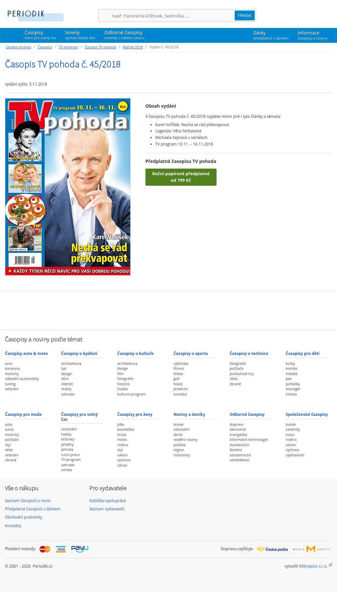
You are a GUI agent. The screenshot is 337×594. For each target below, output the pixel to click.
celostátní (181, 429)
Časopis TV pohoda (100, 46)
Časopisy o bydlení (79, 353)
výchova (123, 459)
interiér (67, 383)
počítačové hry (242, 373)
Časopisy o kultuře (135, 353)
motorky (12, 373)
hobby (66, 434)
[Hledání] (173, 15)
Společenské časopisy (307, 414)
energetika (238, 434)
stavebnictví (239, 444)
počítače (237, 368)
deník (178, 434)
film (120, 373)
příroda (67, 449)
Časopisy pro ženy (134, 414)
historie (123, 383)
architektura (71, 363)
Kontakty (13, 525)
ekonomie (238, 429)
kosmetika (125, 429)
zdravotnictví (240, 454)
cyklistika (180, 363)
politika (179, 444)
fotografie (125, 378)
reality (66, 388)
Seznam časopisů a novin (28, 500)
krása (121, 434)
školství (236, 449)
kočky (290, 363)
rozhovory (181, 454)
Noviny (80, 34)
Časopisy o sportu (190, 353)
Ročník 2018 (133, 46)
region (178, 449)
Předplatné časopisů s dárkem (33, 509)
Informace (312, 35)
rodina (122, 444)
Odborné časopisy (124, 34)
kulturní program (131, 394)
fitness (178, 368)
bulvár (178, 424)
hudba (122, 388)
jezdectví (180, 388)
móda (122, 439)
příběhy (67, 444)
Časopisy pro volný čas (79, 417)
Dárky (271, 35)
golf (176, 378)
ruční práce (70, 454)
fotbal (178, 373)
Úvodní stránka (18, 46)
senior (291, 444)
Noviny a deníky (189, 414)
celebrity (293, 429)
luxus (9, 429)
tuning (10, 383)
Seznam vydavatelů (106, 509)
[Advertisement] (168, 309)
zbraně (235, 383)
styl (8, 444)
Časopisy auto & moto (26, 353)
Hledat (244, 15)
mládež (292, 373)
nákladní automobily (22, 378)
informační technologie (249, 439)
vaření (122, 454)
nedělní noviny (185, 439)
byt (63, 368)
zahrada (68, 394)
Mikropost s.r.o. (313, 566)
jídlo (120, 424)
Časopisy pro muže (23, 414)
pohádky (293, 383)
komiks (292, 368)
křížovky (68, 439)
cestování (69, 428)
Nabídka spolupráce (107, 500)
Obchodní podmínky (23, 517)
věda (234, 378)
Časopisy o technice (249, 353)
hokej (178, 383)
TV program (68, 46)
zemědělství (239, 459)
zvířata (291, 394)
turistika (180, 394)
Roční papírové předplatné (180, 177)
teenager (293, 388)
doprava (237, 424)
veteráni (11, 388)
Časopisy (40, 35)
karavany (12, 368)
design (66, 373)
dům (65, 378)
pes (289, 378)
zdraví (122, 465)
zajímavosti (295, 454)
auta (8, 363)
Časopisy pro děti (303, 353)
